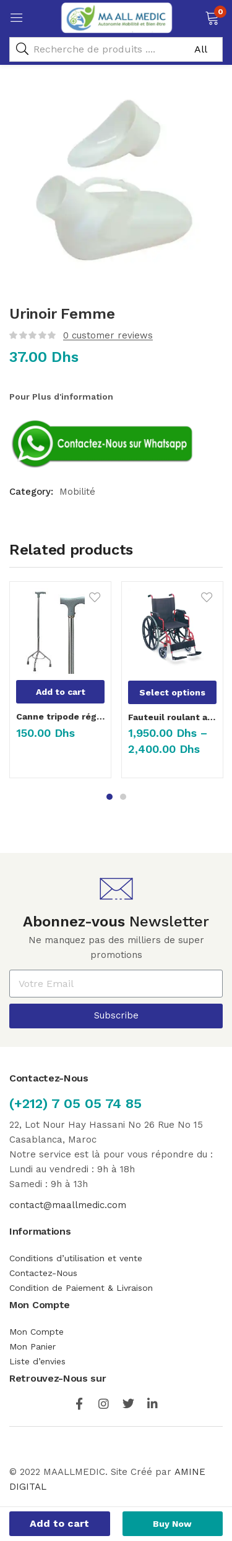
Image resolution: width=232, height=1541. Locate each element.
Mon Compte (38, 1332)
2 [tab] (123, 797)
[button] (212, 17)
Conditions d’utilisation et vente (75, 1258)
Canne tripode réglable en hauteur (60, 716)
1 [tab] (109, 797)
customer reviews (108, 335)
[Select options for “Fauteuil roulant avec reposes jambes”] (172, 692)
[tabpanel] (60, 684)
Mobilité (77, 491)
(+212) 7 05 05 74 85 (75, 1103)
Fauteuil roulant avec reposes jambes (172, 717)
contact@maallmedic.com (67, 1205)
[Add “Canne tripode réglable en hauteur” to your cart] (60, 691)
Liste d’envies (37, 1361)
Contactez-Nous (43, 1273)
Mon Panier (32, 1346)
